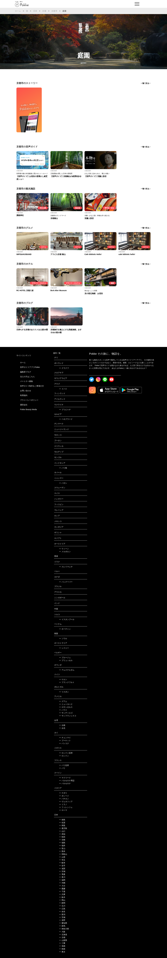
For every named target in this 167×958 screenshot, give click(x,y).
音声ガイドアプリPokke (30, 367)
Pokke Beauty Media (28, 409)
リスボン (64, 692)
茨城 (62, 917)
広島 (62, 909)
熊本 (62, 851)
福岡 (62, 880)
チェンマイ (65, 738)
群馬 (62, 926)
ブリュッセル (66, 660)
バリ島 (63, 468)
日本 (35, 11)
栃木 (62, 897)
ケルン (63, 679)
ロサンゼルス (66, 707)
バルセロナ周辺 (66, 781)
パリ (62, 768)
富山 (62, 848)
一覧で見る (145, 83)
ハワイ (63, 710)
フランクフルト (66, 682)
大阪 (62, 932)
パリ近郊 (64, 765)
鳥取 (62, 825)
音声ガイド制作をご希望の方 (32, 386)
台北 (62, 728)
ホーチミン (65, 629)
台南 (62, 725)
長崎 (62, 946)
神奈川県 (64, 929)
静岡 (62, 903)
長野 (62, 920)
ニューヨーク (66, 704)
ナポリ (63, 793)
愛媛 (62, 889)
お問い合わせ (25, 391)
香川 (62, 877)
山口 (62, 831)
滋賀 (62, 868)
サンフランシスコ (67, 716)
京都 (44, 11)
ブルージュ (65, 657)
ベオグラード (66, 419)
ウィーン (64, 549)
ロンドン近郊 (66, 753)
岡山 (62, 900)
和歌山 (63, 854)
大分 (62, 886)
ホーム (18, 11)
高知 (62, 834)
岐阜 (62, 863)
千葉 (62, 891)
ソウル (63, 638)
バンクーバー (66, 582)
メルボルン (65, 552)
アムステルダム (66, 670)
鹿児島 (63, 828)
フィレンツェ (66, 807)
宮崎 (62, 840)
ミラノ (63, 804)
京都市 (54, 11)
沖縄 (62, 883)
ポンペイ (64, 796)
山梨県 (63, 940)
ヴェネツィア (66, 802)
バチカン (64, 799)
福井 (62, 845)
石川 (62, 906)
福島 (62, 843)
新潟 (62, 914)
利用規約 (23, 395)
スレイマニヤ (66, 567)
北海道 (63, 934)
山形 (62, 857)
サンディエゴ (66, 713)
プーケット (65, 740)
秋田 (62, 837)
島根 (62, 949)
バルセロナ (65, 783)
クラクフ (64, 368)
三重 (62, 943)
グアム (63, 701)
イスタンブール (66, 619)
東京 (62, 952)
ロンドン (64, 756)
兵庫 (62, 894)
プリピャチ (65, 410)
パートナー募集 (26, 381)
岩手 (62, 866)
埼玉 (62, 860)
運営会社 (23, 405)
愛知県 (63, 923)
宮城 (62, 871)
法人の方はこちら (27, 377)
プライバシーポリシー (29, 400)
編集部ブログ (25, 372)
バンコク (64, 743)
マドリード (65, 778)
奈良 (62, 912)
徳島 (62, 820)
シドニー (64, 648)
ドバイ (63, 389)
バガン (63, 483)
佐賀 (62, 823)
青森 (62, 874)
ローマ (63, 810)
